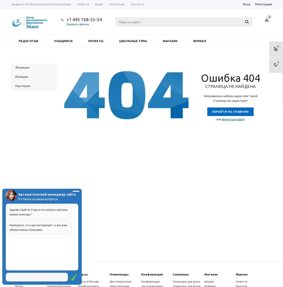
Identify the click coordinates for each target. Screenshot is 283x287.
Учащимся (63, 41)
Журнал (199, 41)
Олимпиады (119, 274)
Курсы (83, 274)
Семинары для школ (186, 281)
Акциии (209, 281)
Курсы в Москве (88, 281)
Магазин (170, 41)
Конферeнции (152, 274)
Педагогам (28, 41)
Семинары (181, 274)
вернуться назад (233, 119)
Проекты (95, 41)
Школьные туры (133, 41)
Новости (241, 281)
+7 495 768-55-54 (84, 19)
